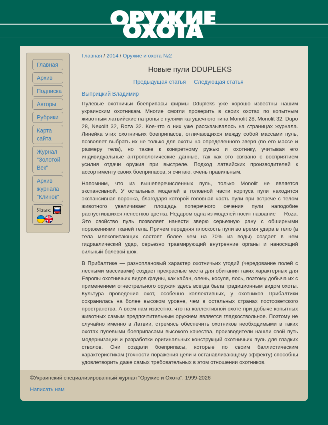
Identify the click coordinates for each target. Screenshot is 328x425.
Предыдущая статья (159, 82)
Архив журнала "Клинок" (48, 189)
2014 (112, 56)
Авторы (46, 104)
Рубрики (47, 117)
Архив (44, 78)
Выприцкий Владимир (110, 94)
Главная (47, 64)
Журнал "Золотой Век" (48, 159)
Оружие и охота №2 (147, 56)
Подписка (49, 91)
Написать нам (47, 389)
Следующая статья (219, 82)
